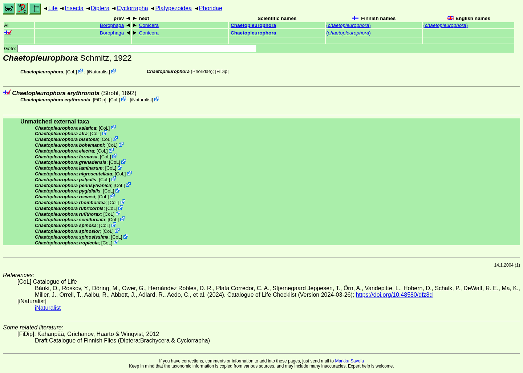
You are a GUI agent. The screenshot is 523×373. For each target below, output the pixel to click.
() (348, 25)
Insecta (74, 8)
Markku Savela (349, 361)
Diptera (100, 8)
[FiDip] (221, 71)
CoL (71, 71)
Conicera (148, 25)
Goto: (130, 48)
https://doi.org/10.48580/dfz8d (394, 295)
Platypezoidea (173, 8)
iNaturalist (98, 71)
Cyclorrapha (132, 8)
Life (53, 8)
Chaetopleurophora (253, 25)
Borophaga (112, 25)
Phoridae (210, 8)
